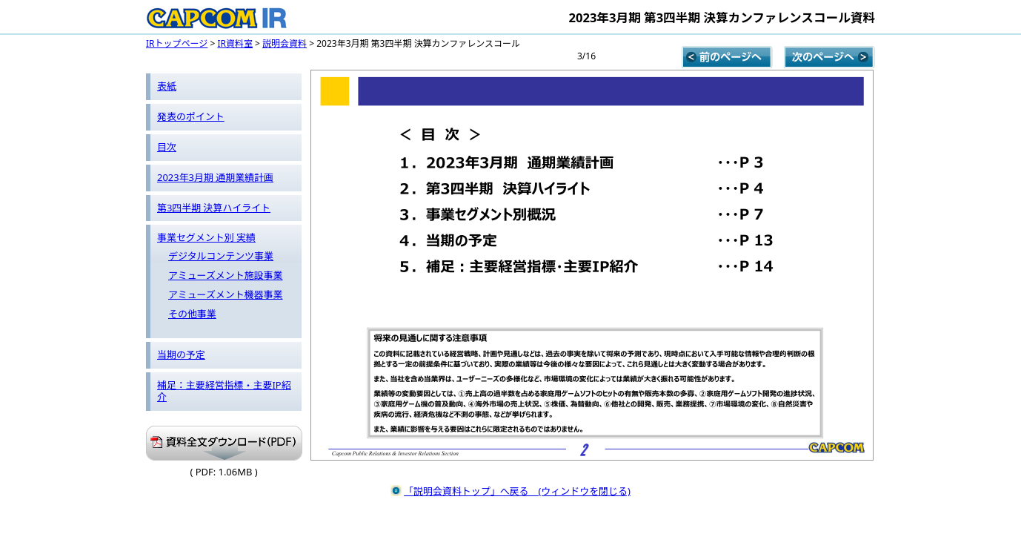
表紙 (166, 86)
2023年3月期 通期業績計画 (215, 177)
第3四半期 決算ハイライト (213, 207)
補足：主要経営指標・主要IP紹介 (224, 390)
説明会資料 (284, 43)
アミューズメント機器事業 (225, 294)
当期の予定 (181, 354)
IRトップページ (176, 43)
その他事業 (192, 313)
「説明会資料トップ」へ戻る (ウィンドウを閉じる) (517, 491)
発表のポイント (191, 116)
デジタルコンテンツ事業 (220, 256)
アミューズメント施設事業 (225, 275)
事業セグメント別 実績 (206, 237)
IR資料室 (235, 43)
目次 (166, 147)
